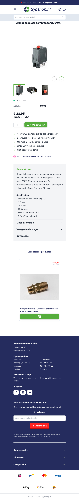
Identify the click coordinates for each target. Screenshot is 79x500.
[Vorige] (54, 79)
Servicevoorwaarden (20, 436)
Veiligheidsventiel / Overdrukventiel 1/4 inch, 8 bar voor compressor (39, 310)
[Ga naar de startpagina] (37, 9)
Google (33, 436)
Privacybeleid (51, 434)
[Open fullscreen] (39, 57)
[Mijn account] (60, 9)
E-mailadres (39, 412)
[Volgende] (61, 79)
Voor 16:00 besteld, (40, 2)
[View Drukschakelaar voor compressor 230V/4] (19, 90)
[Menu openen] (14, 9)
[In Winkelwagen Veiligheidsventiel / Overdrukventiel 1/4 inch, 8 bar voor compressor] (39, 316)
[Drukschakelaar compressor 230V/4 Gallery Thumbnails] (32, 90)
